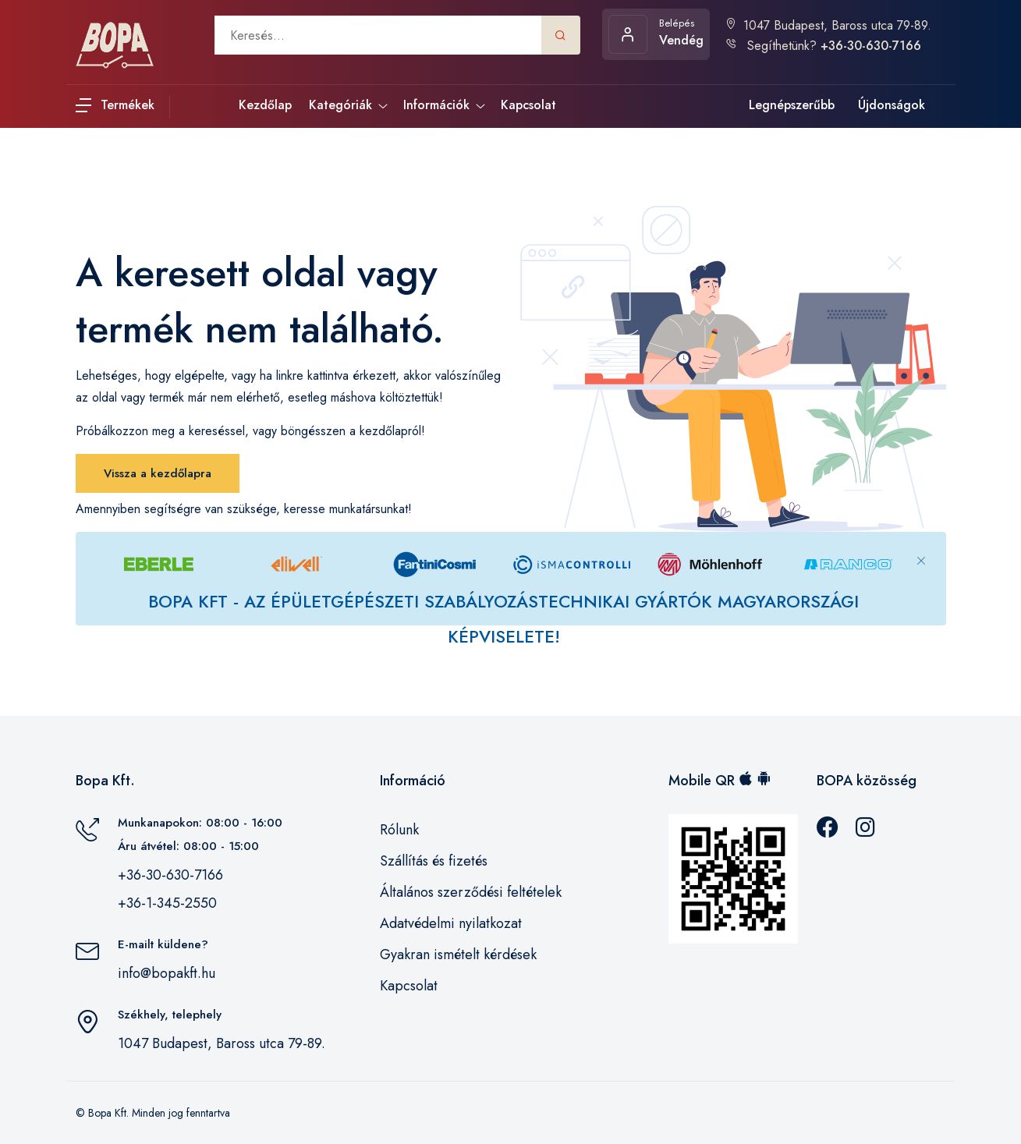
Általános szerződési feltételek (471, 892)
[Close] (921, 548)
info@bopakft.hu (166, 973)
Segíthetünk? (823, 46)
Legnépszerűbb (792, 105)
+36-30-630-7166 (170, 875)
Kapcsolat (409, 986)
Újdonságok (891, 105)
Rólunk (399, 830)
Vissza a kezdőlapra (157, 473)
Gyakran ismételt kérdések (458, 954)
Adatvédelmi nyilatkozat (451, 923)
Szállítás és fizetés (433, 861)
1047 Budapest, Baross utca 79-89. (828, 25)
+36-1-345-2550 (167, 903)
